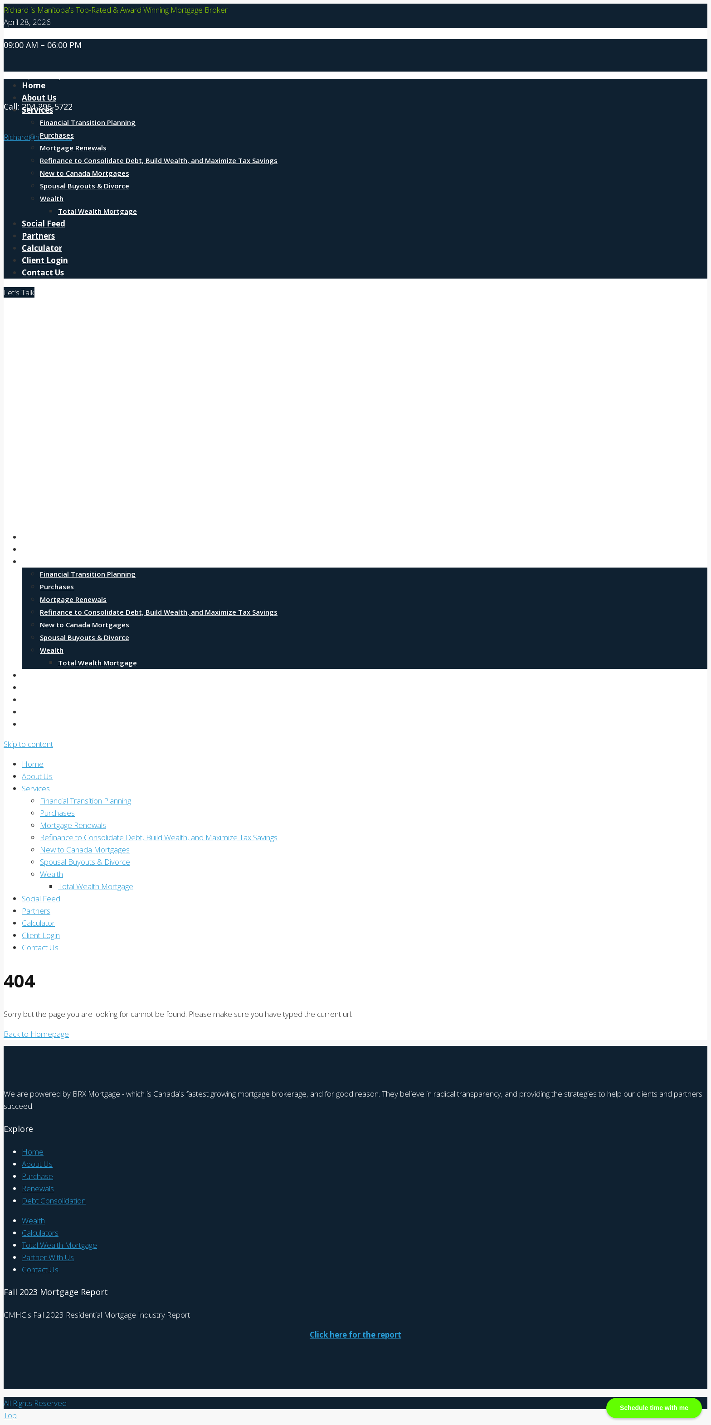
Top (10, 1415)
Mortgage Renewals (73, 147)
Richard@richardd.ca (38, 137)
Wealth (51, 198)
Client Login (45, 260)
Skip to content (28, 744)
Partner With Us (48, 1257)
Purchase (37, 1176)
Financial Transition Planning (88, 122)
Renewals (38, 1188)
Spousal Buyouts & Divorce (84, 185)
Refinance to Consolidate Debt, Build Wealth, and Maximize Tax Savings (159, 160)
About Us (39, 549)
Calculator (42, 248)
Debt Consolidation (54, 1200)
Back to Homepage (36, 1034)
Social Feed (43, 223)
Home (33, 537)
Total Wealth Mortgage (97, 211)
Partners (38, 236)
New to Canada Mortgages (84, 173)
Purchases (57, 135)
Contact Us (43, 272)
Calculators (40, 1233)
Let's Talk (19, 292)
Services (37, 110)
